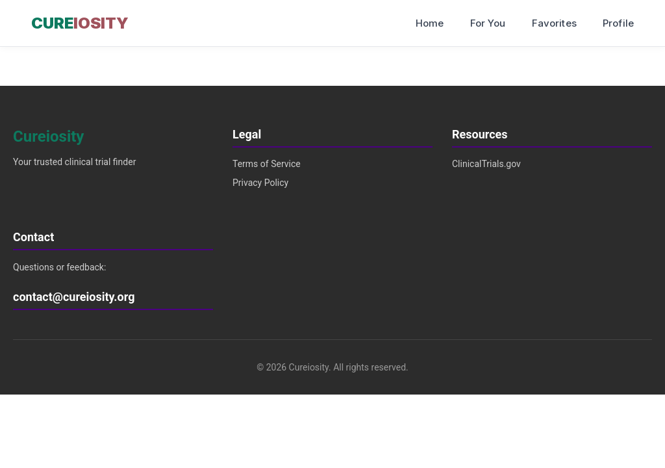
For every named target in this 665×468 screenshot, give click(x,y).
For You (488, 22)
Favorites (554, 22)
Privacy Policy (260, 182)
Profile (618, 22)
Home (430, 22)
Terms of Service (266, 164)
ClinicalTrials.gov (486, 164)
